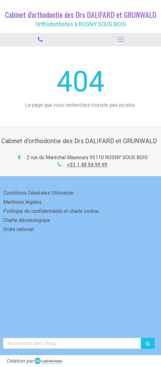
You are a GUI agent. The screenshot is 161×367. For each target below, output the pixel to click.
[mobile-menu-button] (120, 39)
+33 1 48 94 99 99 (87, 165)
